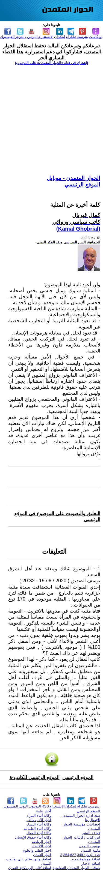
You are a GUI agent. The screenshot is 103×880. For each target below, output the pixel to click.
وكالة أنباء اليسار (39, 824)
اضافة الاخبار (90, 863)
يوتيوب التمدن (89, 846)
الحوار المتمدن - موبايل (73, 178)
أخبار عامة (43, 811)
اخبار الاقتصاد (41, 846)
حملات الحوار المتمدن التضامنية (76, 868)
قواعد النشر (91, 833)
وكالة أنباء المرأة (39, 815)
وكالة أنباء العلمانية (37, 829)
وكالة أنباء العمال (38, 833)
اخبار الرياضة (41, 842)
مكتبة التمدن (90, 850)
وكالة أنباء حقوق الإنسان (33, 837)
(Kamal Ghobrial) (78, 229)
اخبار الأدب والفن (38, 820)
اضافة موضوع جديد (85, 859)
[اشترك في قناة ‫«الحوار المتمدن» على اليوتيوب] (51, 63)
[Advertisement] (51, 120)
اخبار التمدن (42, 855)
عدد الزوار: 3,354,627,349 (80, 855)
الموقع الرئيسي (82, 185)
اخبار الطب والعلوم (37, 850)
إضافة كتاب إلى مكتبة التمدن (29, 868)
